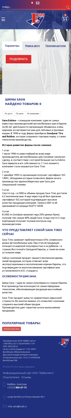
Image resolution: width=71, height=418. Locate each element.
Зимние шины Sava (11, 329)
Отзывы (26, 377)
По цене (19, 113)
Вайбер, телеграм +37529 (17, 386)
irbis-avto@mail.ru (17, 406)
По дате (8, 113)
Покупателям (11, 377)
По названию (33, 113)
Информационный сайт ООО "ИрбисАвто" (28, 372)
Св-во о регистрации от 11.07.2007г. (20, 349)
